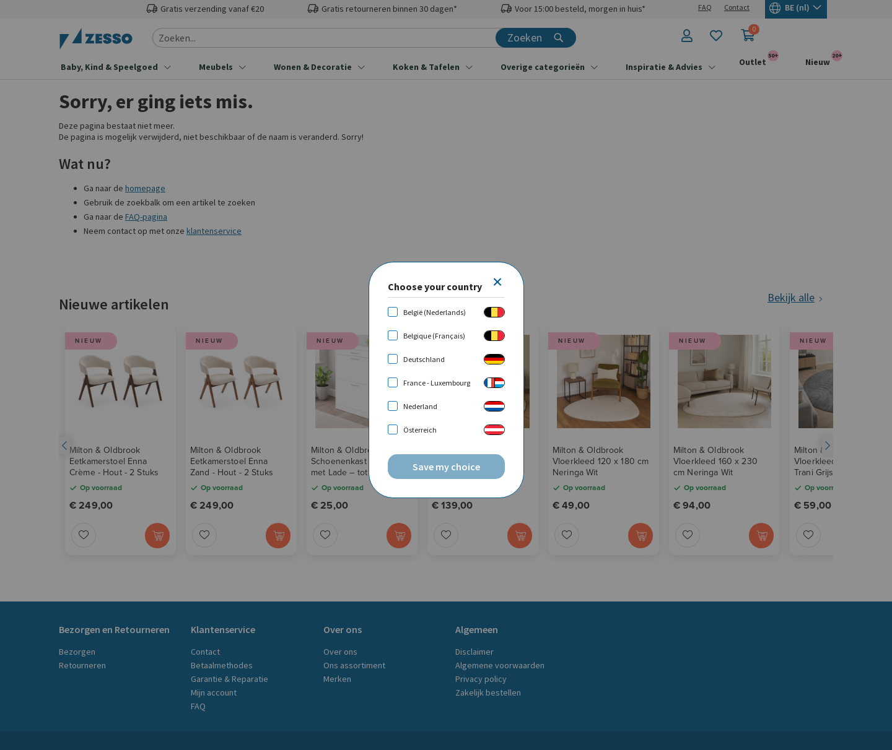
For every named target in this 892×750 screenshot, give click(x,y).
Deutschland (424, 359)
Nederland (420, 406)
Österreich (420, 429)
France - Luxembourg (436, 382)
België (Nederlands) (434, 312)
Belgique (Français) (434, 335)
